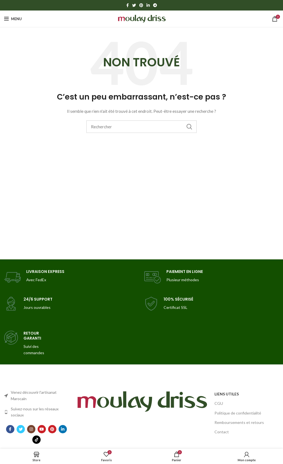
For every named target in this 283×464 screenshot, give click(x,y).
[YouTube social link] (42, 429)
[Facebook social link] (127, 5)
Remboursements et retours (239, 422)
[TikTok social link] (36, 440)
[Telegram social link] (155, 5)
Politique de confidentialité (237, 413)
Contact (221, 431)
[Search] (141, 126)
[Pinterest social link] (141, 5)
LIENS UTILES (226, 394)
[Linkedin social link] (148, 5)
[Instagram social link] (31, 429)
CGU (218, 403)
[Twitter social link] (134, 5)
